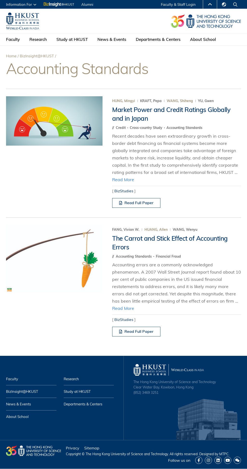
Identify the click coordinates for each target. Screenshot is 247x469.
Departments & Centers (158, 39)
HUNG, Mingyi (123, 101)
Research (38, 39)
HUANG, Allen (156, 229)
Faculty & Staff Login (178, 4)
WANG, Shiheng (180, 101)
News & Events (111, 39)
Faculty (13, 39)
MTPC (224, 454)
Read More (123, 179)
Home (11, 55)
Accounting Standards (184, 128)
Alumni (87, 4)
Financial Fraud (168, 256)
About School (203, 39)
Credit (121, 128)
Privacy (72, 448)
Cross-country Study (146, 128)
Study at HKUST (72, 39)
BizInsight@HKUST (37, 55)
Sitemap (91, 448)
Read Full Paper (136, 202)
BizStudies (123, 190)
